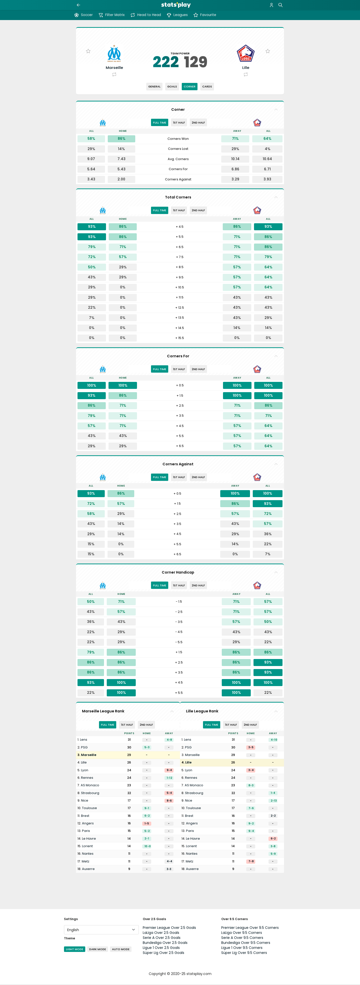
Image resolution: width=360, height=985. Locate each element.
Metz (85, 862)
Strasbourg (90, 794)
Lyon (84, 771)
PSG (84, 748)
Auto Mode (121, 950)
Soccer (83, 15)
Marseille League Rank (103, 712)
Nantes (88, 854)
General (154, 87)
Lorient (87, 847)
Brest (85, 816)
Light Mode (74, 950)
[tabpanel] (180, 160)
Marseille (88, 755)
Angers (88, 824)
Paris (86, 831)
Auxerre (88, 869)
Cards (207, 87)
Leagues (177, 15)
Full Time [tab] (159, 123)
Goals (172, 87)
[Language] (101, 930)
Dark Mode (97, 950)
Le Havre (89, 839)
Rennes (87, 778)
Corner (190, 87)
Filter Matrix (111, 15)
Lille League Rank (202, 712)
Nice (84, 801)
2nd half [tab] (198, 123)
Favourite (204, 15)
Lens (83, 740)
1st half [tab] (179, 123)
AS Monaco (90, 786)
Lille (84, 763)
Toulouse (89, 809)
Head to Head (145, 15)
